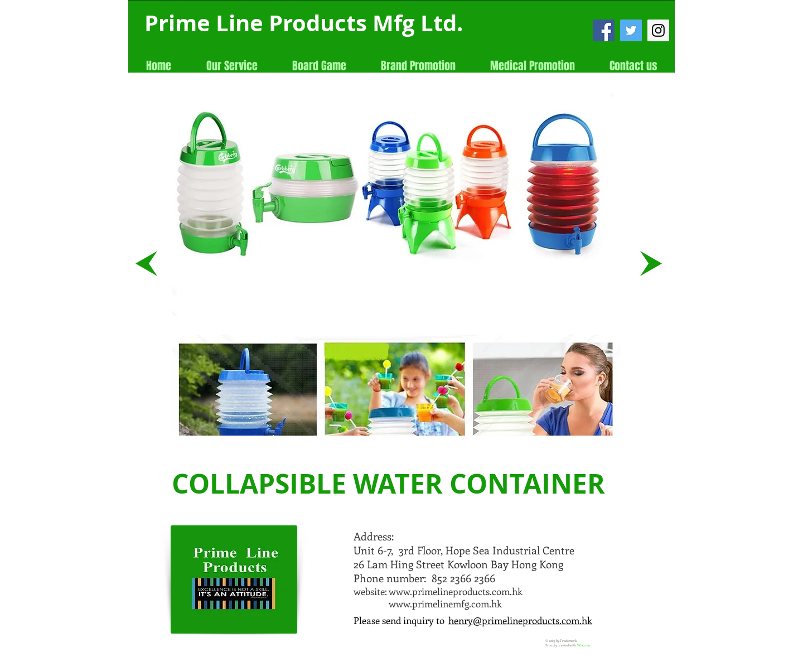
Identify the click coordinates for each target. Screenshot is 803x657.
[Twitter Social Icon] (631, 30)
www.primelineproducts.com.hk (456, 591)
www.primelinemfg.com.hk (445, 603)
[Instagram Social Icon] (658, 30)
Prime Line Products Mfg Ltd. (303, 22)
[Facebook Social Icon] (604, 30)
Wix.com (583, 645)
